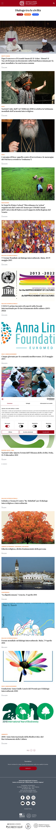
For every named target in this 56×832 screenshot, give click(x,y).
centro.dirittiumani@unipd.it (28, 790)
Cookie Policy (28, 808)
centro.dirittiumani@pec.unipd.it (28, 791)
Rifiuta (10, 432)
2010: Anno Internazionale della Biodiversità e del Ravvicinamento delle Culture (22, 737)
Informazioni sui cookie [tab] (46, 403)
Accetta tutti (46, 432)
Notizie (27, 14)
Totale (20, 14)
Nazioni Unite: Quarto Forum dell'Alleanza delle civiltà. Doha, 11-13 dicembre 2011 (27, 453)
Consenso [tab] (9, 403)
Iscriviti (28, 768)
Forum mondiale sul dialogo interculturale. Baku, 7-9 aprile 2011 (26, 641)
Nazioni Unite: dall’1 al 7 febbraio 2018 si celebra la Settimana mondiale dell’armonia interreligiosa (27, 110)
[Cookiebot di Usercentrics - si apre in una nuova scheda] (48, 399)
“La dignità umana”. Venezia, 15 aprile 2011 (19, 594)
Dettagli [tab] (28, 403)
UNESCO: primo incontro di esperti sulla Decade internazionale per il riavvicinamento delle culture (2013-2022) (25, 308)
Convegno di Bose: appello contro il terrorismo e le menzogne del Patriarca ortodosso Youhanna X (27, 158)
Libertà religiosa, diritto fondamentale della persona (23, 549)
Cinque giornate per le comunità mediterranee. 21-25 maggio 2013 (27, 357)
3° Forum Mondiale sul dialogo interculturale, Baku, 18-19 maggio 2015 (25, 259)
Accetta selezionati (28, 432)
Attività (35, 14)
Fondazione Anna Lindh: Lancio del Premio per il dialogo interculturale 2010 (25, 689)
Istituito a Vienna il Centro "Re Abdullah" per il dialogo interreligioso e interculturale (24, 501)
